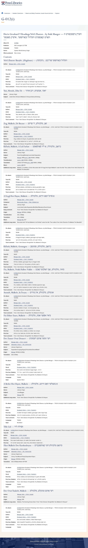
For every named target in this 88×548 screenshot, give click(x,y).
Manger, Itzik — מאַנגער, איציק (17, 64)
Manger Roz (20, 220)
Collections (7, 13)
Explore (57, 13)
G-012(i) (16, 43)
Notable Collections (18, 13)
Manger (19, 157)
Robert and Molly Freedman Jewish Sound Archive (39, 13)
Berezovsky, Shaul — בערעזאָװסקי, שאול (28, 202)
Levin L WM (27, 157)
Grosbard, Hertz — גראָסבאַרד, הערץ (25, 79)
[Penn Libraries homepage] (11, 3)
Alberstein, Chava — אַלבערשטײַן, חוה (21, 344)
